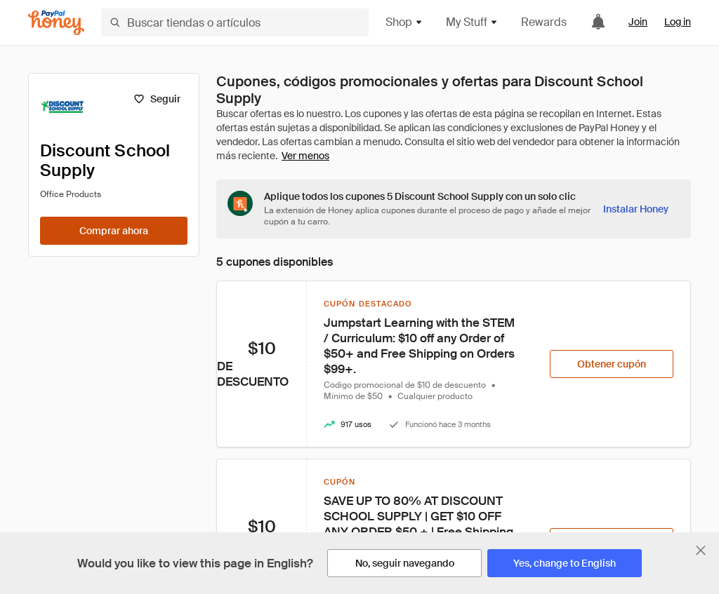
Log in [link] (677, 21)
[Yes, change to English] (564, 563)
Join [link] (637, 21)
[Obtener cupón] (611, 364)
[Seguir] (156, 99)
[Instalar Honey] (635, 209)
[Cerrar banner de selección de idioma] (700, 550)
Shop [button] (404, 22)
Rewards (544, 22)
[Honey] (56, 23)
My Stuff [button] (472, 22)
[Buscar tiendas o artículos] (235, 22)
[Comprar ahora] (113, 231)
